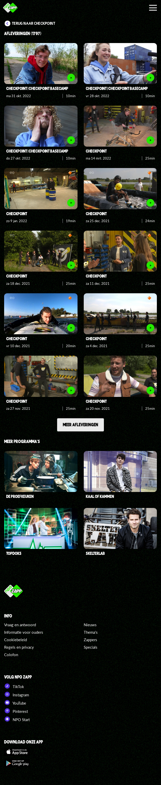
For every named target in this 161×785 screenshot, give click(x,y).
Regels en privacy (19, 647)
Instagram (16, 694)
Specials (90, 647)
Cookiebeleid (15, 639)
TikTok (14, 686)
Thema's (91, 632)
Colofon (11, 654)
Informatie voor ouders (23, 632)
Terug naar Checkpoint (33, 23)
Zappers (90, 639)
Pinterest (16, 711)
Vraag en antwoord (20, 624)
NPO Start (17, 719)
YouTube (15, 702)
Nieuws (90, 624)
